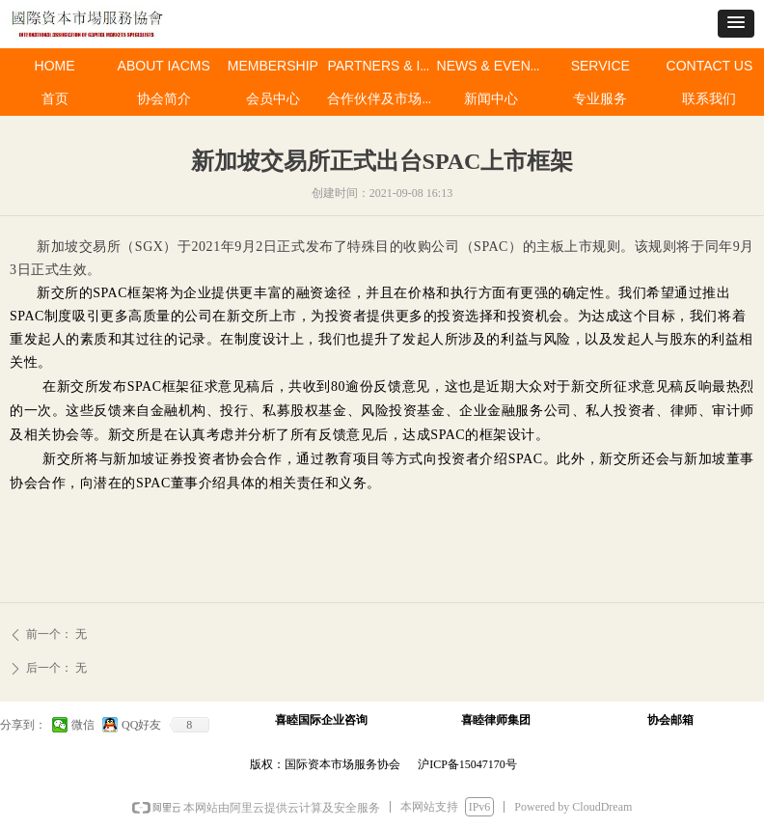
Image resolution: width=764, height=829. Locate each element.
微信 (83, 725)
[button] (736, 24)
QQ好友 (141, 725)
